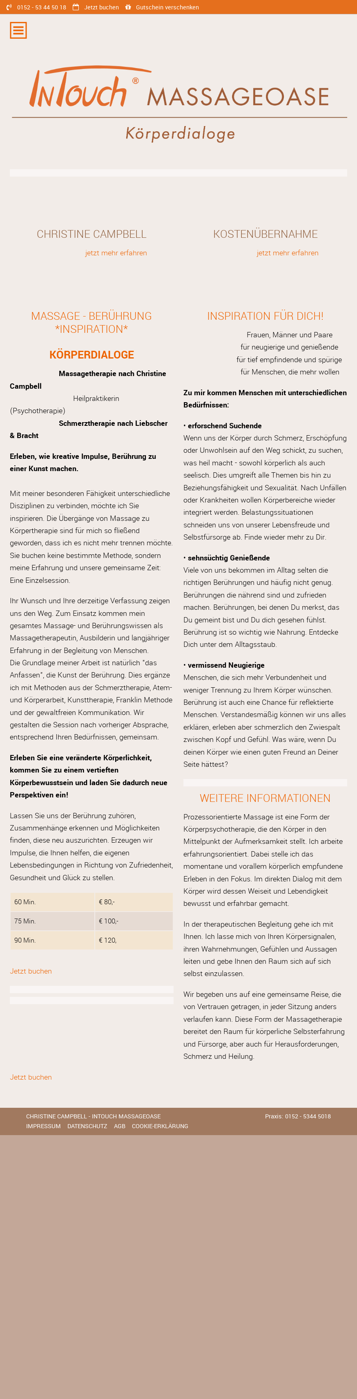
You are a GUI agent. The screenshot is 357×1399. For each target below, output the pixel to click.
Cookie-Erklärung (160, 1126)
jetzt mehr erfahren (116, 253)
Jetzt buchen (101, 7)
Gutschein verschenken (167, 7)
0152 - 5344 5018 (308, 1116)
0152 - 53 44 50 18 (41, 7)
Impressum (43, 1126)
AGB (119, 1126)
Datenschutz (87, 1126)
